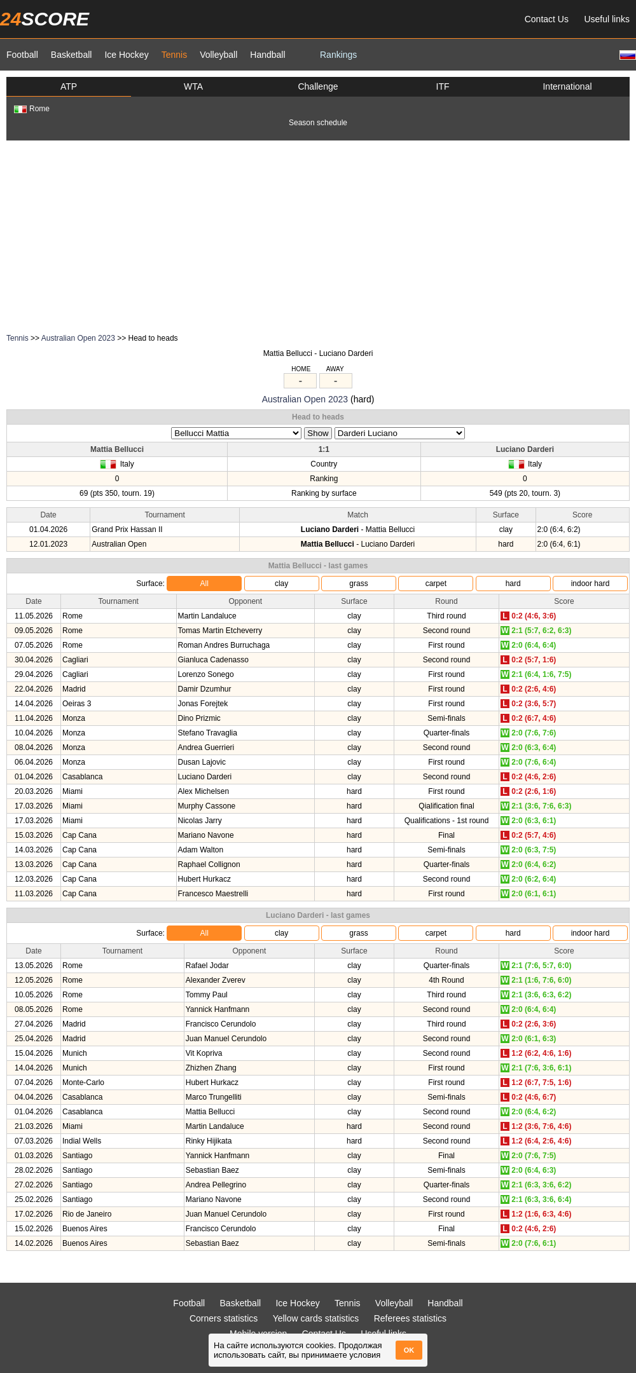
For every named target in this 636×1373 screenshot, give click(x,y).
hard (513, 583)
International (567, 86)
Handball (267, 55)
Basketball (71, 55)
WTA (193, 86)
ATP (68, 86)
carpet (435, 583)
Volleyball (218, 55)
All (204, 583)
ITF (443, 86)
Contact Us (547, 19)
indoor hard (590, 583)
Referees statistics (410, 1318)
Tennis (174, 55)
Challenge (318, 86)
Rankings (338, 55)
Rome (32, 108)
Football (22, 55)
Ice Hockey (126, 55)
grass (358, 583)
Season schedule (318, 122)
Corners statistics (224, 1318)
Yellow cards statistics (316, 1318)
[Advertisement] (318, 236)
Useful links (607, 19)
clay (281, 583)
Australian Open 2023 (78, 338)
